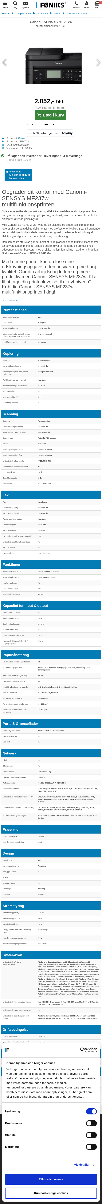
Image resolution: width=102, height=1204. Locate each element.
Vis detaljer (82, 1164)
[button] (10, 301)
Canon (21, 138)
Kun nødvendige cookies (51, 1193)
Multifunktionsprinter (77, 13)
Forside (6, 13)
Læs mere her (16, 178)
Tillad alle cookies (51, 1179)
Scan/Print (42, 13)
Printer (57, 13)
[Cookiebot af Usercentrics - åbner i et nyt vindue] (80, 1049)
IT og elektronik (23, 13)
